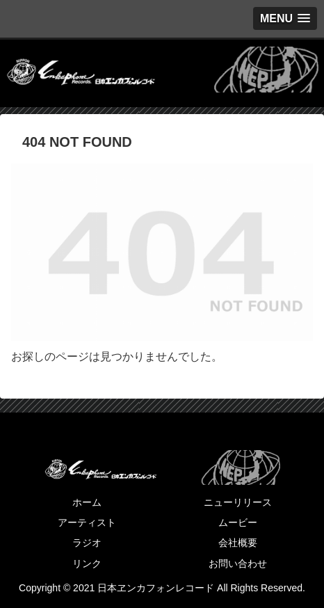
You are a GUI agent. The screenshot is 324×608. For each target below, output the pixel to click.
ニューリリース (238, 502)
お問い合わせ (238, 563)
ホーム (87, 502)
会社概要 (237, 542)
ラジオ (87, 542)
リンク (87, 563)
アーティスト (87, 522)
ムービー (237, 522)
